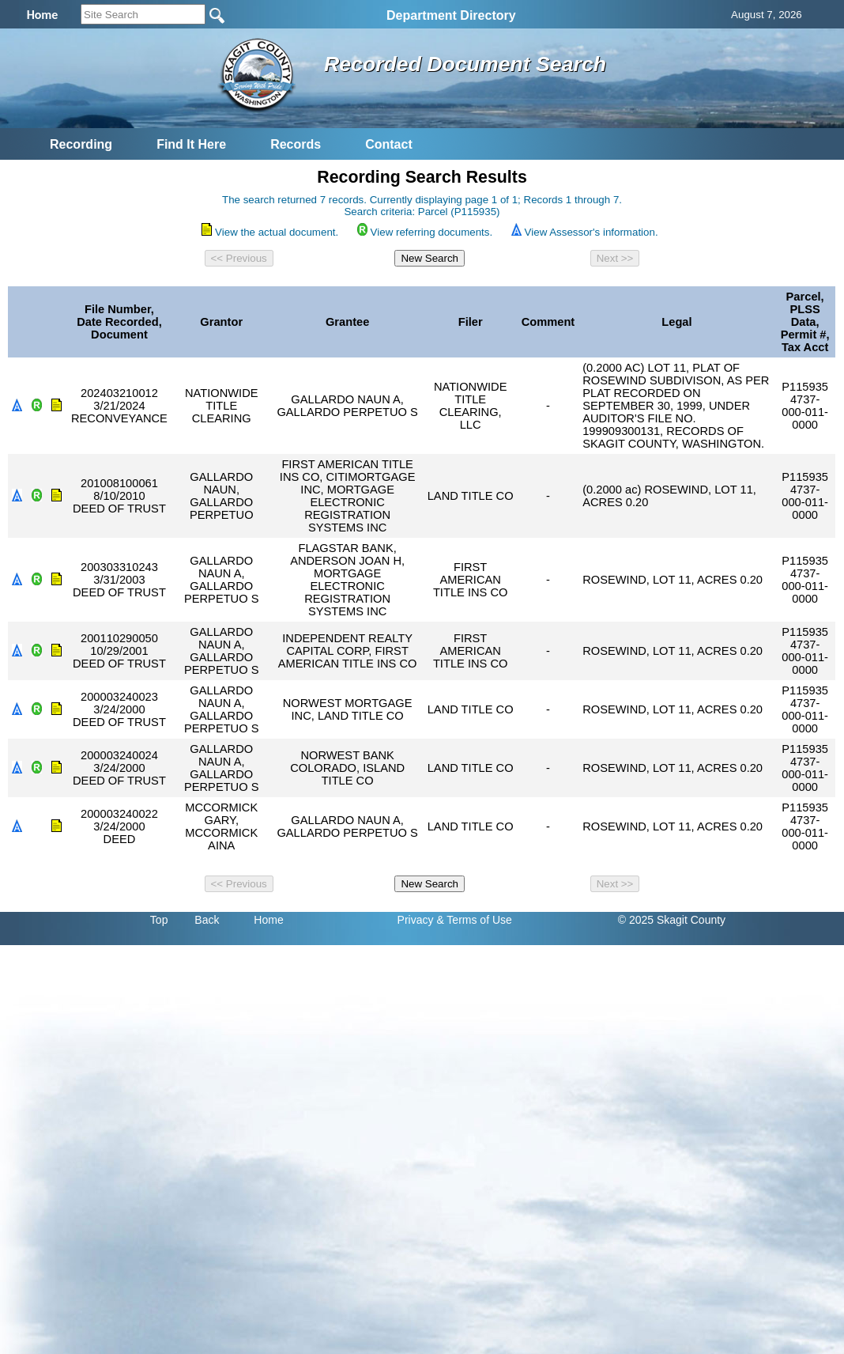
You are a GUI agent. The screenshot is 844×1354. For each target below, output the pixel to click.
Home (268, 919)
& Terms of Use (473, 919)
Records (295, 144)
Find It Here (191, 144)
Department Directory (451, 15)
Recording (81, 144)
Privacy (416, 919)
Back (206, 919)
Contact (389, 144)
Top (159, 919)
